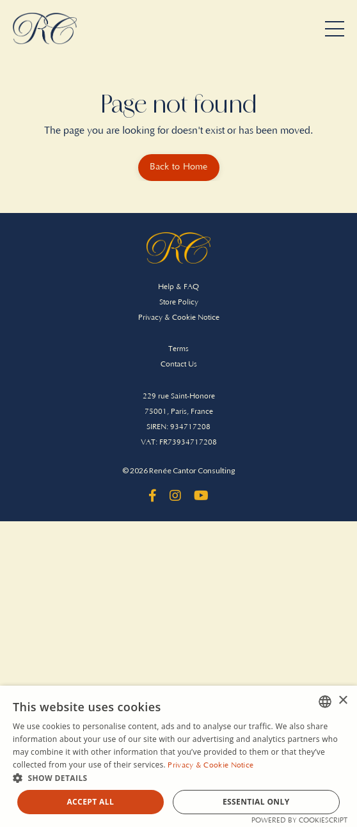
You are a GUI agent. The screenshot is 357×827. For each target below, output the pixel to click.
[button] (178, 777)
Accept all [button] (90, 801)
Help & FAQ (178, 287)
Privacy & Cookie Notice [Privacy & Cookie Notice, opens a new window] (210, 765)
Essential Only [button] (256, 801)
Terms (178, 349)
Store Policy (178, 302)
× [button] (342, 700)
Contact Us (179, 364)
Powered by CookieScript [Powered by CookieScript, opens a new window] (299, 820)
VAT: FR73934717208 (179, 442)
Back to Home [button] (179, 167)
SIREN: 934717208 (178, 427)
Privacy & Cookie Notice (178, 317)
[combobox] (325, 701)
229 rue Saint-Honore (179, 396)
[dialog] (178, 756)
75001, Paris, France (179, 411)
